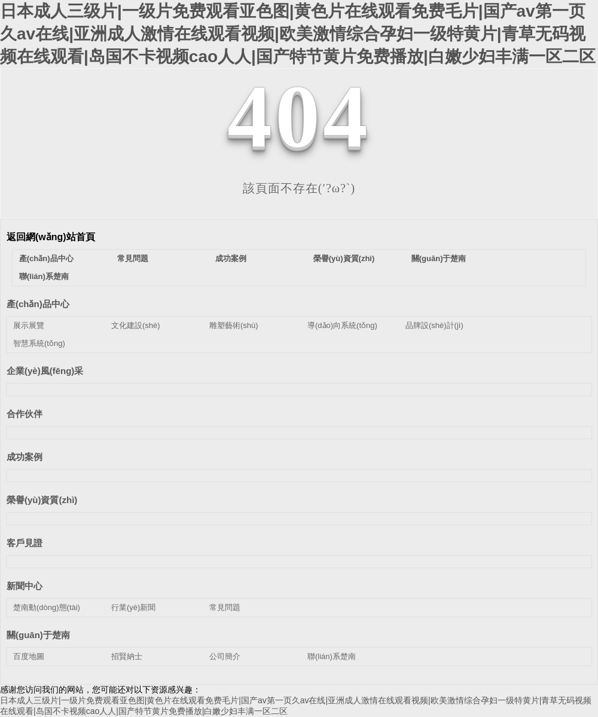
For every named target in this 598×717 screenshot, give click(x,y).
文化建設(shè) (135, 325)
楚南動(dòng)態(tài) (46, 607)
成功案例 (230, 258)
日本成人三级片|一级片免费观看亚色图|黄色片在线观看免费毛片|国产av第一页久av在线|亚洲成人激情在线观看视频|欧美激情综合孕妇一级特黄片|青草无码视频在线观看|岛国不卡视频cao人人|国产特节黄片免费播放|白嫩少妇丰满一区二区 (298, 34)
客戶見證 (24, 543)
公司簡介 (224, 656)
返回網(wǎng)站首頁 (51, 237)
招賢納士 (126, 656)
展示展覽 (28, 325)
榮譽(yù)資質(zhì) (344, 258)
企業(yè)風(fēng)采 (45, 371)
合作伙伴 (24, 414)
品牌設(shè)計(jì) (434, 325)
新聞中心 (24, 586)
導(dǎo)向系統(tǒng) (342, 325)
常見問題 (132, 258)
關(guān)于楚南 (438, 258)
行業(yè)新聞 (133, 607)
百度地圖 (28, 656)
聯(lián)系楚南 (44, 276)
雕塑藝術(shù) (233, 325)
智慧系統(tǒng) (39, 343)
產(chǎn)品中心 (46, 258)
